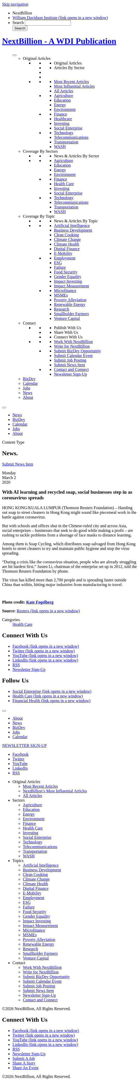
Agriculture (63, 95)
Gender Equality (67, 276)
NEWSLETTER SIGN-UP (24, 745)
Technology (63, 133)
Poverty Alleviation (70, 300)
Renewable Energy (69, 304)
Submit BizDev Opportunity (77, 351)
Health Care (64, 184)
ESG (58, 263)
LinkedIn (45, 660)
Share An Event (25, 1068)
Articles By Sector (69, 68)
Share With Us (66, 332)
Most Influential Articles (74, 86)
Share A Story (24, 1063)
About (28, 397)
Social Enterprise (68, 128)
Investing (62, 123)
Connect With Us (68, 337)
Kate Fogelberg (39, 602)
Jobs (26, 388)
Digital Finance (67, 249)
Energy (60, 105)
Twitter (43, 651)
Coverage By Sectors (40, 151)
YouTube (45, 655)
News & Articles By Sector (76, 156)
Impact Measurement (71, 286)
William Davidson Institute (60, 17)
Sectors (18, 800)
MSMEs (61, 295)
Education (62, 100)
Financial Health (51, 700)
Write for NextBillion (72, 346)
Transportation (66, 142)
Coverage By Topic (39, 216)
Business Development (73, 230)
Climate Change (67, 239)
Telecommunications (71, 137)
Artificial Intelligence (72, 225)
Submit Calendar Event (73, 355)
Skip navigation (15, 4)
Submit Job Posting (70, 360)
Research (61, 309)
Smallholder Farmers (71, 314)
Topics (17, 860)
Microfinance (65, 290)
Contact (29, 323)
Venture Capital (67, 318)
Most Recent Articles (71, 81)
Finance (60, 114)
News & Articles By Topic (76, 221)
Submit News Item (69, 365)
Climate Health (66, 244)
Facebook (45, 646)
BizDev (29, 379)
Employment (64, 258)
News (27, 393)
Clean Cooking (66, 235)
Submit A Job (23, 1058)
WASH (60, 146)
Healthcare (63, 119)
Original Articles (37, 58)
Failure (60, 267)
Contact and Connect (71, 369)
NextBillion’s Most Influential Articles (55, 791)
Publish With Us (67, 328)
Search (18, 22)
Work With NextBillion (73, 341)
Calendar (30, 383)
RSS (16, 665)
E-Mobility (63, 253)
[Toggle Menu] (14, 55)
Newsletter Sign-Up (70, 374)
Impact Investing (68, 281)
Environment (65, 109)
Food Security (65, 272)
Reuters (48, 611)
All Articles (63, 91)
